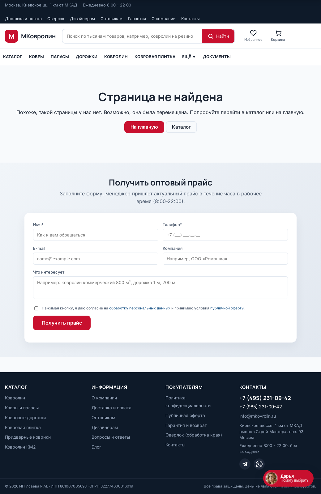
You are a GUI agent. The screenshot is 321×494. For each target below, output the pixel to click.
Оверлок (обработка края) (193, 434)
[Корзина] (278, 36)
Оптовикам (111, 18)
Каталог (12, 56)
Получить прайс (62, 323)
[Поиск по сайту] (132, 36)
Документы (217, 56)
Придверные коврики (28, 437)
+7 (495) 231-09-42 (265, 398)
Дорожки (86, 56)
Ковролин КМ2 (20, 446)
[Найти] (218, 36)
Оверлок (55, 18)
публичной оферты (227, 308)
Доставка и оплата (23, 18)
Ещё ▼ (189, 56)
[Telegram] (244, 464)
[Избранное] (253, 36)
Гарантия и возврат (186, 425)
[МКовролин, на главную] (30, 36)
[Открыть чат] (288, 478)
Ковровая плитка (155, 56)
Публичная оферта (185, 415)
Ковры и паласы (22, 407)
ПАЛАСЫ (60, 56)
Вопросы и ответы (111, 437)
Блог (96, 446)
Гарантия (137, 18)
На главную (144, 127)
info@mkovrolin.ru (257, 416)
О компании (164, 18)
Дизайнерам (82, 18)
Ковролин (116, 56)
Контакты (190, 18)
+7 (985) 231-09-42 (260, 407)
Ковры (36, 56)
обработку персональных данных (139, 308)
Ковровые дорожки (25, 417)
